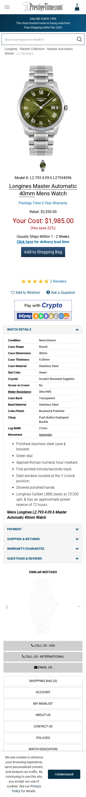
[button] (43, 242)
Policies (43, 738)
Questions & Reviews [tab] (43, 558)
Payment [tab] (43, 529)
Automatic (45, 434)
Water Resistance (19, 391)
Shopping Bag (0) (43, 681)
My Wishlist (43, 704)
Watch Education (43, 749)
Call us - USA (43, 646)
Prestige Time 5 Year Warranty (43, 203)
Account (43, 692)
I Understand (64, 774)
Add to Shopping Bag (43, 252)
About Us (43, 715)
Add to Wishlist (25, 292)
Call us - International (43, 657)
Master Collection (32, 49)
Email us (43, 667)
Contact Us (43, 726)
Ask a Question (60, 292)
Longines (11, 49)
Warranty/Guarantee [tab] (43, 548)
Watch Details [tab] (43, 329)
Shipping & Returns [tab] (43, 539)
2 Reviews (58, 281)
